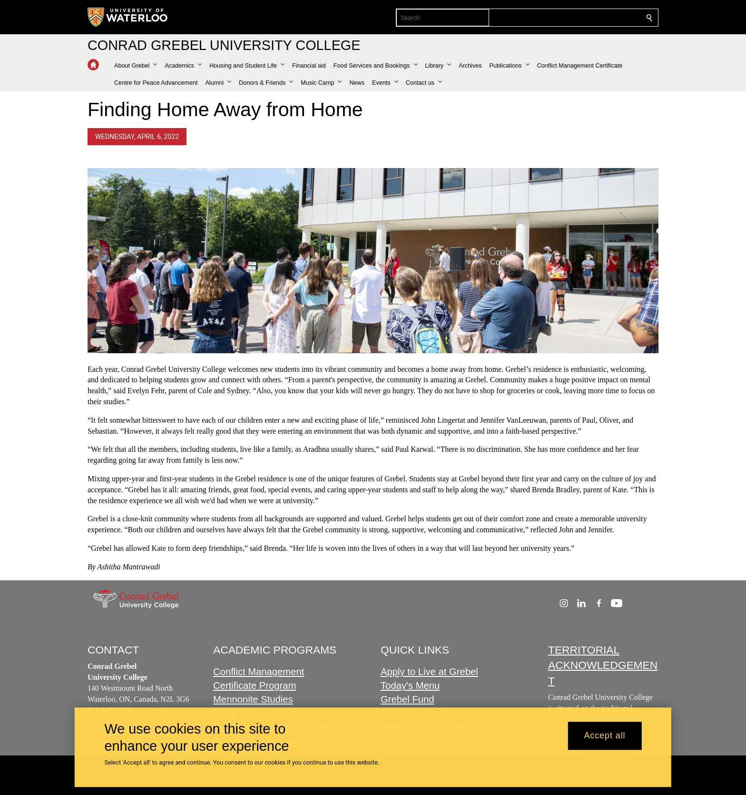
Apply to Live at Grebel (429, 672)
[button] (135, 65)
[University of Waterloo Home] (128, 17)
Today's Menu (410, 686)
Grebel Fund (407, 700)
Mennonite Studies (253, 700)
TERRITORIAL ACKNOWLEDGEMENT (603, 665)
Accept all (604, 736)
